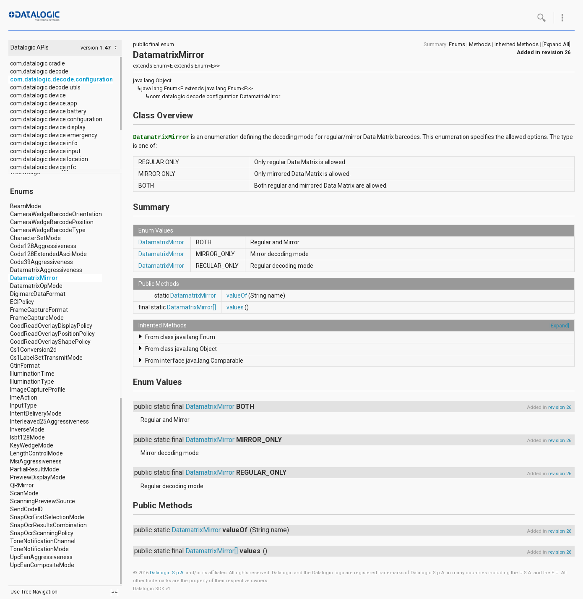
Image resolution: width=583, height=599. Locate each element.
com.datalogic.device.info (44, 143)
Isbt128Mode (27, 437)
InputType (23, 405)
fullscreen (114, 592)
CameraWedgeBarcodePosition (52, 222)
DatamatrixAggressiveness (46, 270)
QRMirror (22, 485)
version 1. (92, 47)
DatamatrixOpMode (36, 285)
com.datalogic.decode (39, 71)
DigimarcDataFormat (37, 293)
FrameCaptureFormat (39, 309)
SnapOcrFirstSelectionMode (47, 517)
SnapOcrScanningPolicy (41, 533)
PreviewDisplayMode (37, 477)
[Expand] (559, 325)
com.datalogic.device (38, 95)
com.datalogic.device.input (45, 151)
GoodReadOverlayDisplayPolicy (51, 325)
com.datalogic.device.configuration (56, 119)
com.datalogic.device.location (49, 159)
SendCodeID (26, 509)
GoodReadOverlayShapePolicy (50, 341)
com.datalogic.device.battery (48, 111)
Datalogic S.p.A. (167, 572)
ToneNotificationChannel (42, 541)
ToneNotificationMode (39, 549)
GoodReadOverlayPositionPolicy (52, 333)
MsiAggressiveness (36, 461)
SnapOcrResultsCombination (48, 525)
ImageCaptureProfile (37, 389)
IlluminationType (32, 381)
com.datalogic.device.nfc (43, 167)
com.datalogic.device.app (43, 103)
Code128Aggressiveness (43, 246)
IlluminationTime (32, 373)
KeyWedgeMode (31, 445)
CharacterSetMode (35, 238)
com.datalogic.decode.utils (45, 87)
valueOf (236, 295)
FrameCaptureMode (37, 317)
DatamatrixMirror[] (191, 307)
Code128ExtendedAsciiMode (48, 254)
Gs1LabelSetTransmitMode (46, 357)
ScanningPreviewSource (42, 501)
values (235, 307)
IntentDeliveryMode (36, 413)
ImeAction (23, 397)
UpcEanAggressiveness (41, 557)
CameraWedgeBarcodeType (48, 230)
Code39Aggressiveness (41, 262)
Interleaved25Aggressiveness (49, 421)
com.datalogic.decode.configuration (61, 79)
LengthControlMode (36, 453)
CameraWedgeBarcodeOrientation (56, 214)
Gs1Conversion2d (33, 349)
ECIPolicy (22, 301)
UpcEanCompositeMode (42, 565)
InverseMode (27, 429)
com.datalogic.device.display (48, 127)
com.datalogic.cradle (37, 63)
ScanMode (24, 493)
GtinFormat (25, 365)
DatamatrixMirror (34, 278)
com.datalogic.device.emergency (53, 135)
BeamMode (25, 206)
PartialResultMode (34, 469)
